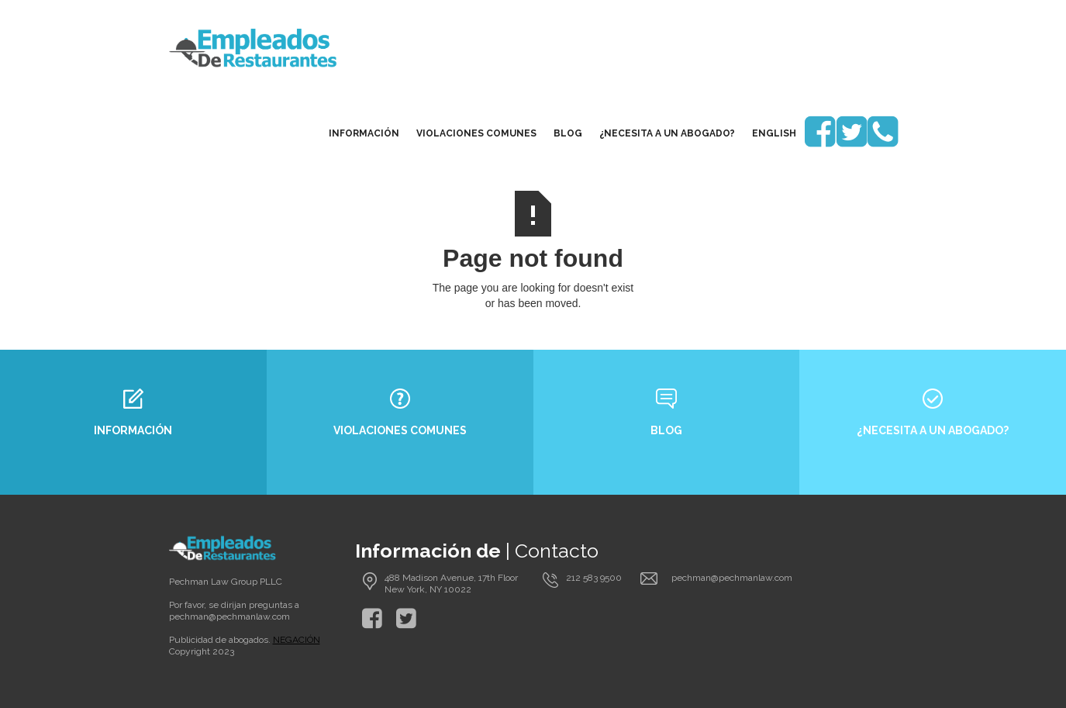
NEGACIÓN (296, 639)
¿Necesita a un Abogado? (667, 133)
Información (364, 133)
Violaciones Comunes (476, 133)
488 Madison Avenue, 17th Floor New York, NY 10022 (451, 583)
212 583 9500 (594, 577)
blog (568, 133)
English (774, 133)
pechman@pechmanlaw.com (229, 616)
